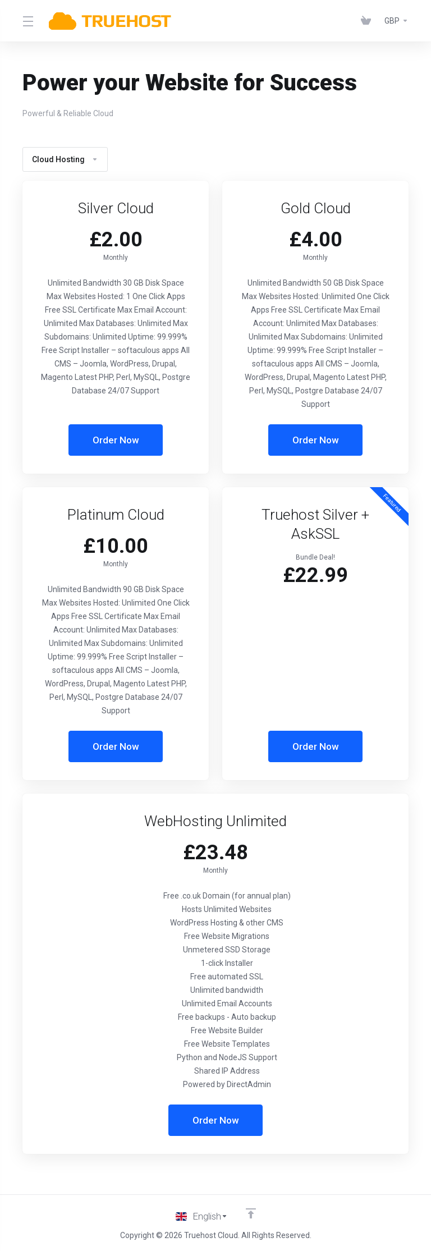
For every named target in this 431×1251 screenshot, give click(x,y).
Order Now (116, 440)
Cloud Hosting (65, 159)
